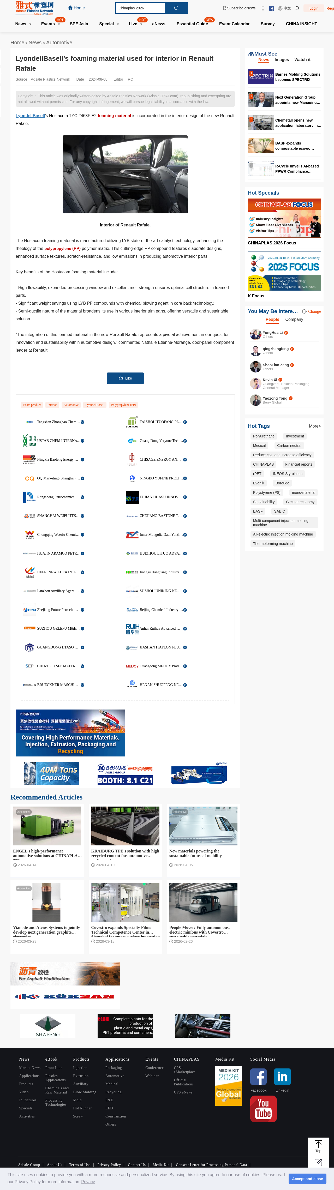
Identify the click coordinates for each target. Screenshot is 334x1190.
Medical (259, 445)
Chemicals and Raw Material (57, 1090)
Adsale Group (29, 1165)
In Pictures (28, 1100)
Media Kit (161, 1165)
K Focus (256, 296)
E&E (109, 1100)
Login (313, 8)
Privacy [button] (88, 1182)
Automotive (59, 42)
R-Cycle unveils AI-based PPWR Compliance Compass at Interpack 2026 (297, 168)
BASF (258, 511)
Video (24, 1092)
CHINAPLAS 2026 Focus (272, 243)
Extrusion (80, 1076)
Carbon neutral (289, 445)
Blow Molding (84, 1092)
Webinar (152, 1076)
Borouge (282, 483)
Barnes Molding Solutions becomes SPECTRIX (297, 76)
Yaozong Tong (275, 398)
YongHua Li (273, 332)
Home (17, 42)
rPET (257, 474)
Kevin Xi (270, 380)
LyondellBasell (94, 405)
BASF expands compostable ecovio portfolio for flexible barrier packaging (298, 145)
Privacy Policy (109, 1165)
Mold (77, 1100)
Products (26, 1084)
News (35, 42)
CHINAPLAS (263, 464)
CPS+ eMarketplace (185, 1070)
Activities (27, 1116)
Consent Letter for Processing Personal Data (211, 1165)
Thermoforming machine (273, 544)
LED (109, 1108)
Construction (115, 1116)
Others (110, 1124)
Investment (295, 436)
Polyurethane (264, 436)
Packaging (113, 1068)
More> (315, 426)
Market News (30, 1068)
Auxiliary (80, 1084)
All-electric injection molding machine (283, 534)
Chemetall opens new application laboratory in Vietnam (296, 122)
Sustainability (264, 502)
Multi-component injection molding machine (280, 523)
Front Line (53, 1068)
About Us (54, 1165)
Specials (26, 1108)
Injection (80, 1068)
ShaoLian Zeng (276, 365)
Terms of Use (80, 1165)
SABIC (279, 511)
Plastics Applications (55, 1078)
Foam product (32, 405)
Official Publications (184, 1082)
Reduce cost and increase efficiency (282, 455)
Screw (78, 1116)
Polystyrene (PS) (267, 492)
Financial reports (298, 464)
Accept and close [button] (307, 1179)
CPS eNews (183, 1092)
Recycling (113, 1092)
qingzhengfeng (276, 349)
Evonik (258, 483)
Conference (154, 1068)
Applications (29, 1076)
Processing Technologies (56, 1102)
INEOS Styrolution (288, 474)
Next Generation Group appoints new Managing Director (296, 99)
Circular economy (300, 502)
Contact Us (137, 1165)
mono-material (303, 492)
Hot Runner (82, 1108)
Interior (52, 405)
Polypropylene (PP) (123, 405)
